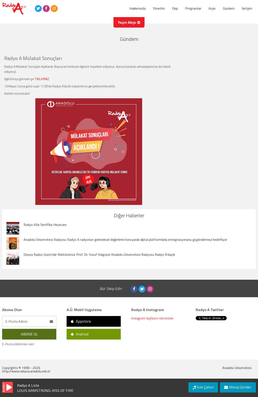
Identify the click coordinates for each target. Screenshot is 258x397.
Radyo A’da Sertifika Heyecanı (45, 224)
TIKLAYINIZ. (42, 78)
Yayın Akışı (129, 22)
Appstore (81, 321)
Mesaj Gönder (238, 387)
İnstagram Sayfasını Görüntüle (152, 318)
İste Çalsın (203, 387)
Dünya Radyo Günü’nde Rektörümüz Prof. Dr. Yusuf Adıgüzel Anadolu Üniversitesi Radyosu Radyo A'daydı (99, 254)
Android (79, 334)
